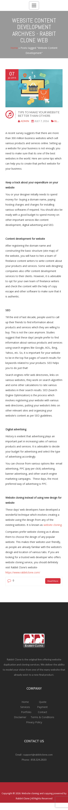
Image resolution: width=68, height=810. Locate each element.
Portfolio (26, 712)
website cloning (53, 525)
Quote (42, 702)
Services (25, 707)
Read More (53, 581)
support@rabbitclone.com (38, 754)
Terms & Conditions (42, 717)
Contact (42, 712)
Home (14, 48)
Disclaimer (20, 717)
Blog (57, 121)
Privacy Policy (34, 722)
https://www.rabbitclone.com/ (22, 572)
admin (24, 121)
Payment (42, 707)
